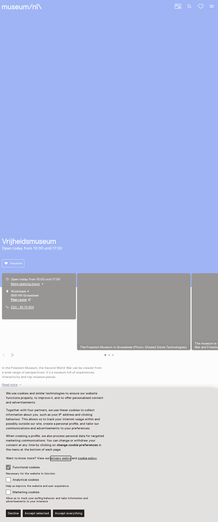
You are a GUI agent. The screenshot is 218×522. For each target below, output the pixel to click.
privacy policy (61, 458)
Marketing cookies (26, 492)
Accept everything (68, 513)
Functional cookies (23, 467)
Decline (13, 513)
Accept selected (37, 513)
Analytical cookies (26, 480)
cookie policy (87, 458)
